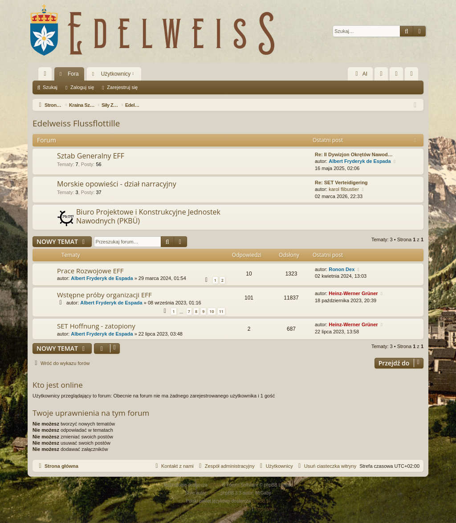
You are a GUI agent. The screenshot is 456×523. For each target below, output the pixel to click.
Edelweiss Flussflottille (76, 123)
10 (211, 311)
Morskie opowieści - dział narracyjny (116, 184)
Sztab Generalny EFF (90, 156)
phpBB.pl (261, 501)
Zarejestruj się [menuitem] (413, 76)
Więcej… (47, 76)
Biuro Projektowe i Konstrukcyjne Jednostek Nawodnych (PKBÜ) (148, 216)
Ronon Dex (341, 269)
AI (360, 74)
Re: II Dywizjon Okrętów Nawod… (354, 154)
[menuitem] (381, 74)
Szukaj (50, 87)
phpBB (215, 484)
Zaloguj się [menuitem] (398, 76)
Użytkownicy (116, 74)
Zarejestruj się (122, 87)
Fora (73, 74)
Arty (213, 493)
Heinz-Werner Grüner (353, 293)
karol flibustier (344, 189)
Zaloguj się (82, 87)
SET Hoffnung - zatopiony (96, 325)
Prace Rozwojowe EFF (90, 270)
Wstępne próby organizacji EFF (104, 294)
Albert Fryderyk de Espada (360, 161)
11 (221, 311)
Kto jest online (58, 385)
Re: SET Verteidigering (341, 182)
